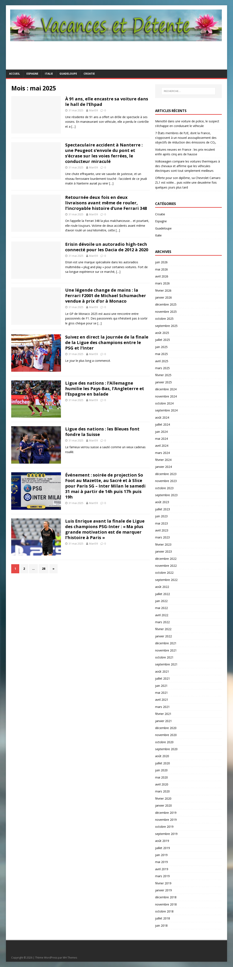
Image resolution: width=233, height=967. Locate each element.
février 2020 (163, 798)
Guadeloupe (68, 73)
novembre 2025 (166, 312)
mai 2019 (161, 862)
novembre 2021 (166, 650)
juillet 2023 (162, 509)
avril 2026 (161, 276)
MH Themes (70, 957)
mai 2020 (161, 777)
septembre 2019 (166, 834)
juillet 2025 (162, 340)
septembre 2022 (166, 580)
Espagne (32, 73)
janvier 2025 (163, 382)
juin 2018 (161, 925)
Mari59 (93, 110)
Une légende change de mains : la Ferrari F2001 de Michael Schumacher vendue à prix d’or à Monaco (105, 295)
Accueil (14, 73)
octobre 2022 (164, 573)
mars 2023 (162, 537)
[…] (73, 126)
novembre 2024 (166, 396)
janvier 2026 (163, 297)
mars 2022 (162, 622)
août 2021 (162, 671)
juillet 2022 (162, 594)
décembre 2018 (165, 897)
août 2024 (162, 417)
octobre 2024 (164, 403)
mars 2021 (162, 707)
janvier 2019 (163, 890)
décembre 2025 (165, 304)
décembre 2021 (165, 643)
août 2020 (162, 756)
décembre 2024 (165, 389)
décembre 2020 (165, 728)
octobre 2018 (164, 911)
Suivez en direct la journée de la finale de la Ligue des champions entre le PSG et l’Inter (106, 342)
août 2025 (162, 333)
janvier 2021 (163, 721)
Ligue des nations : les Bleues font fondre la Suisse (102, 431)
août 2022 (162, 587)
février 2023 (163, 544)
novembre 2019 (166, 820)
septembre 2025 (166, 326)
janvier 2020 (163, 805)
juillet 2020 (162, 763)
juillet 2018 (162, 918)
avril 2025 (161, 361)
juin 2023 (161, 516)
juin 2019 (161, 855)
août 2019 (162, 841)
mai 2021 (161, 693)
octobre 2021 (164, 657)
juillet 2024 (162, 424)
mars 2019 (162, 876)
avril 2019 (161, 869)
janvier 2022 (163, 636)
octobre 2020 (164, 742)
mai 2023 (161, 523)
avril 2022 (161, 615)
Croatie (89, 73)
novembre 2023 (166, 481)
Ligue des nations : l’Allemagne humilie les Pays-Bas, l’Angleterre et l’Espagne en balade (104, 388)
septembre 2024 (166, 410)
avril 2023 (161, 530)
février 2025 (163, 375)
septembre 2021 (166, 664)
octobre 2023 (164, 488)
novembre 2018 (166, 904)
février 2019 (163, 883)
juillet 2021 (162, 678)
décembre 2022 (165, 559)
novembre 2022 (166, 566)
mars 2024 (162, 453)
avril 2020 (161, 784)
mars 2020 (162, 791)
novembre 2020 (166, 735)
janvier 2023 (163, 551)
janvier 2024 (163, 467)
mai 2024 (161, 439)
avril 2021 (161, 700)
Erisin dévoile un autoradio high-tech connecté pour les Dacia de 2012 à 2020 (106, 247)
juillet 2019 (162, 848)
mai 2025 (161, 354)
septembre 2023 (166, 495)
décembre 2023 (165, 474)
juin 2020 (161, 770)
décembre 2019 (165, 813)
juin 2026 (161, 262)
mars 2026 (162, 283)
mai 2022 (161, 608)
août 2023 (162, 502)
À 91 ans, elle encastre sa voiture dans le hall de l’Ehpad (106, 101)
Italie (49, 73)
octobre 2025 (164, 319)
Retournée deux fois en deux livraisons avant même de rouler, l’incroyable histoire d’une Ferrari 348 (106, 202)
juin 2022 (161, 601)
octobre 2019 (164, 827)
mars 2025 (162, 368)
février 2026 (163, 290)
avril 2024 (161, 446)
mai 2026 (161, 269)
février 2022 (163, 629)
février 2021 (163, 714)
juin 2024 (161, 432)
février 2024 (163, 460)
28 (43, 569)
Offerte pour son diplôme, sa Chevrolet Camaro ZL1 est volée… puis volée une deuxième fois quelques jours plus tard (188, 182)
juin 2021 (161, 686)
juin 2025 (161, 347)
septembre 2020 (166, 749)
